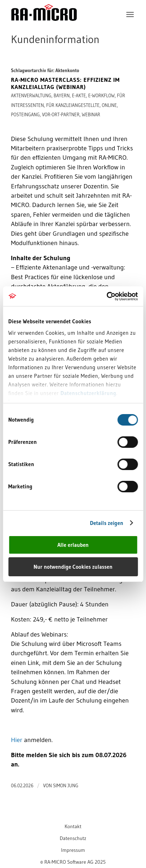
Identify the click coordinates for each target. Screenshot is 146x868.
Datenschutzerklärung (88, 393)
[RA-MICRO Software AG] (60, 27)
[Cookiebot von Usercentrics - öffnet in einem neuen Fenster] (106, 296)
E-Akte (79, 95)
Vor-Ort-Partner (61, 114)
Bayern (62, 95)
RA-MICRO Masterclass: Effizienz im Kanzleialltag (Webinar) (65, 83)
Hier (17, 740)
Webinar (91, 114)
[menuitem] (130, 14)
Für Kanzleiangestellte (73, 105)
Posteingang (25, 114)
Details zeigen (106, 523)
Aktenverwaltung (31, 95)
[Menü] (130, 14)
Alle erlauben (73, 544)
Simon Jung (66, 785)
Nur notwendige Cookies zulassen (73, 566)
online (109, 105)
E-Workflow (101, 95)
